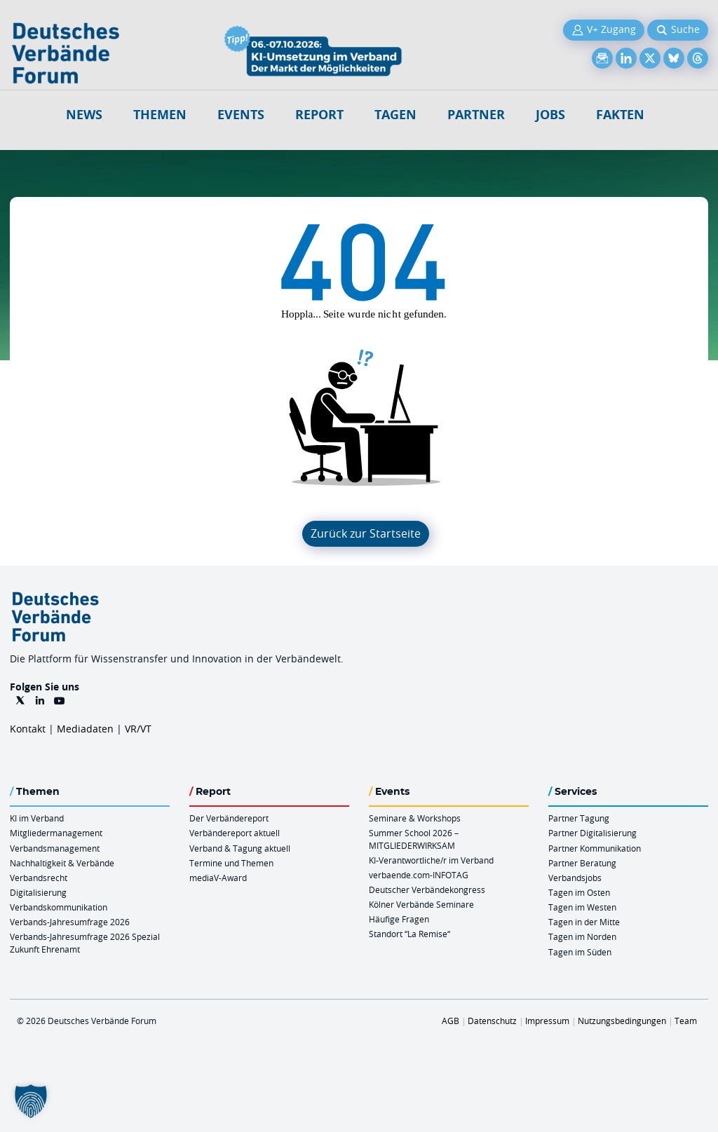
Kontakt (28, 728)
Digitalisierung (38, 892)
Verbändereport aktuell (234, 832)
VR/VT (138, 728)
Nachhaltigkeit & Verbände (62, 862)
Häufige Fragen (399, 919)
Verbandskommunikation (58, 907)
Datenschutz (492, 1020)
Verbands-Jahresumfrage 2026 (70, 921)
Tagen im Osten (579, 892)
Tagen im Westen (582, 907)
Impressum (547, 1020)
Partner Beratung (582, 862)
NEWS (84, 114)
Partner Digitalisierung (592, 832)
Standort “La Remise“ (409, 933)
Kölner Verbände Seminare (421, 904)
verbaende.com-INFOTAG (418, 874)
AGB (450, 1020)
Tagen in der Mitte (584, 921)
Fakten (620, 114)
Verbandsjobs (575, 877)
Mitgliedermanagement (56, 832)
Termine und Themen (231, 862)
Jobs (550, 114)
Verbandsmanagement (55, 848)
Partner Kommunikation (594, 848)
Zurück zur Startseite (366, 533)
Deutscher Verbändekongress (427, 889)
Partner (476, 114)
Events (240, 114)
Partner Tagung (578, 818)
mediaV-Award (218, 877)
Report (319, 114)
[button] (31, 1101)
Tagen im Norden (582, 936)
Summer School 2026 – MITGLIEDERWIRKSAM (414, 838)
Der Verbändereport (229, 818)
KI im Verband (37, 818)
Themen (160, 114)
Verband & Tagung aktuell (239, 848)
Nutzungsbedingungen (622, 1020)
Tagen (395, 114)
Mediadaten (85, 728)
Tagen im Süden (579, 951)
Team (686, 1020)
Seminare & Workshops (415, 818)
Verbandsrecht (38, 877)
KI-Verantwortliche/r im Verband (431, 860)
